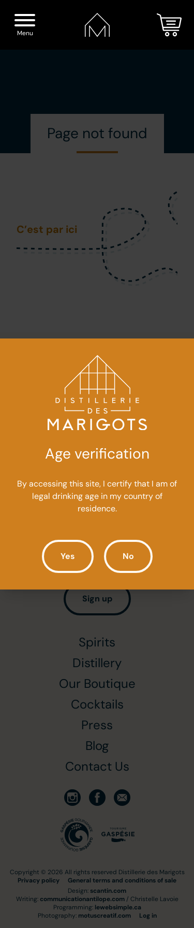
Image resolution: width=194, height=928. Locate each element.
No (128, 556)
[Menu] (24, 22)
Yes (68, 556)
